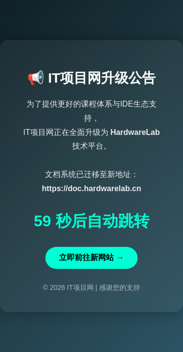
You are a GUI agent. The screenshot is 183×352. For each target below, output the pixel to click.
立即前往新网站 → (91, 257)
